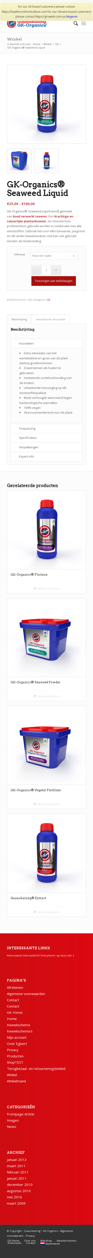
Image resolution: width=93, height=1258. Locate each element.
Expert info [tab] (26, 456)
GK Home (15, 1012)
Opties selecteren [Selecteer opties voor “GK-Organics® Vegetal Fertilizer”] (46, 804)
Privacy (12, 1049)
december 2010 (20, 1184)
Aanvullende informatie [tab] (50, 319)
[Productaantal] (46, 270)
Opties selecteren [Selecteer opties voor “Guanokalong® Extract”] (46, 912)
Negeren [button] (72, 16)
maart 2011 (16, 1165)
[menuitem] (73, 23)
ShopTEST (15, 1062)
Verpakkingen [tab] (29, 447)
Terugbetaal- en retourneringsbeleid (36, 1068)
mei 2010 (14, 1197)
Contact (13, 1000)
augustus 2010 (19, 1190)
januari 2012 (17, 1159)
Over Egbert (17, 1043)
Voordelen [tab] (26, 343)
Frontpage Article (20, 1114)
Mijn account (17, 1037)
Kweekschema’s (20, 1031)
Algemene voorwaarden (26, 993)
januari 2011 (17, 1178)
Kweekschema (18, 1025)
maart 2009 (16, 1203)
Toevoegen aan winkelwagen (53, 281)
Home (12, 1018)
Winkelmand (16, 1081)
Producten (15, 1056)
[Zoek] (73, 23)
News (11, 1126)
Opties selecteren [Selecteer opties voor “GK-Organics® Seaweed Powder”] (46, 696)
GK (48, 299)
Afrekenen (15, 987)
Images (13, 1120)
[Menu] (83, 23)
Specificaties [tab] (28, 438)
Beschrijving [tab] (19, 319)
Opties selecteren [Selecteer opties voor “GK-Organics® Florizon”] (46, 588)
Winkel (14, 39)
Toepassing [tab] (27, 428)
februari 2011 (18, 1172)
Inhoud (19, 254)
